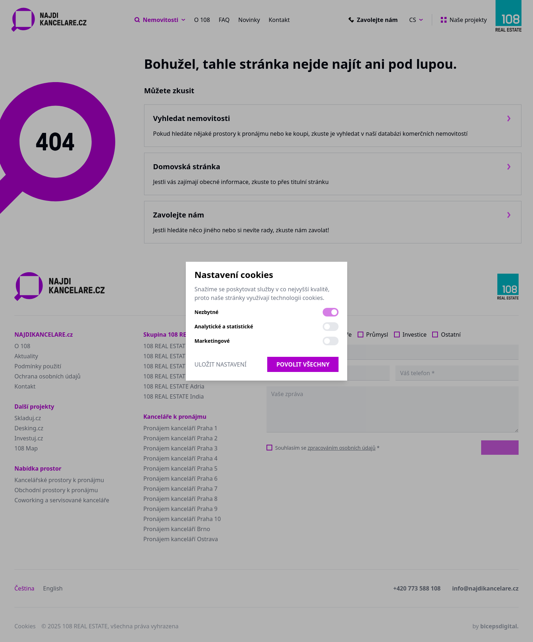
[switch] (331, 312)
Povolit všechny (303, 364)
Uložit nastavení (220, 364)
